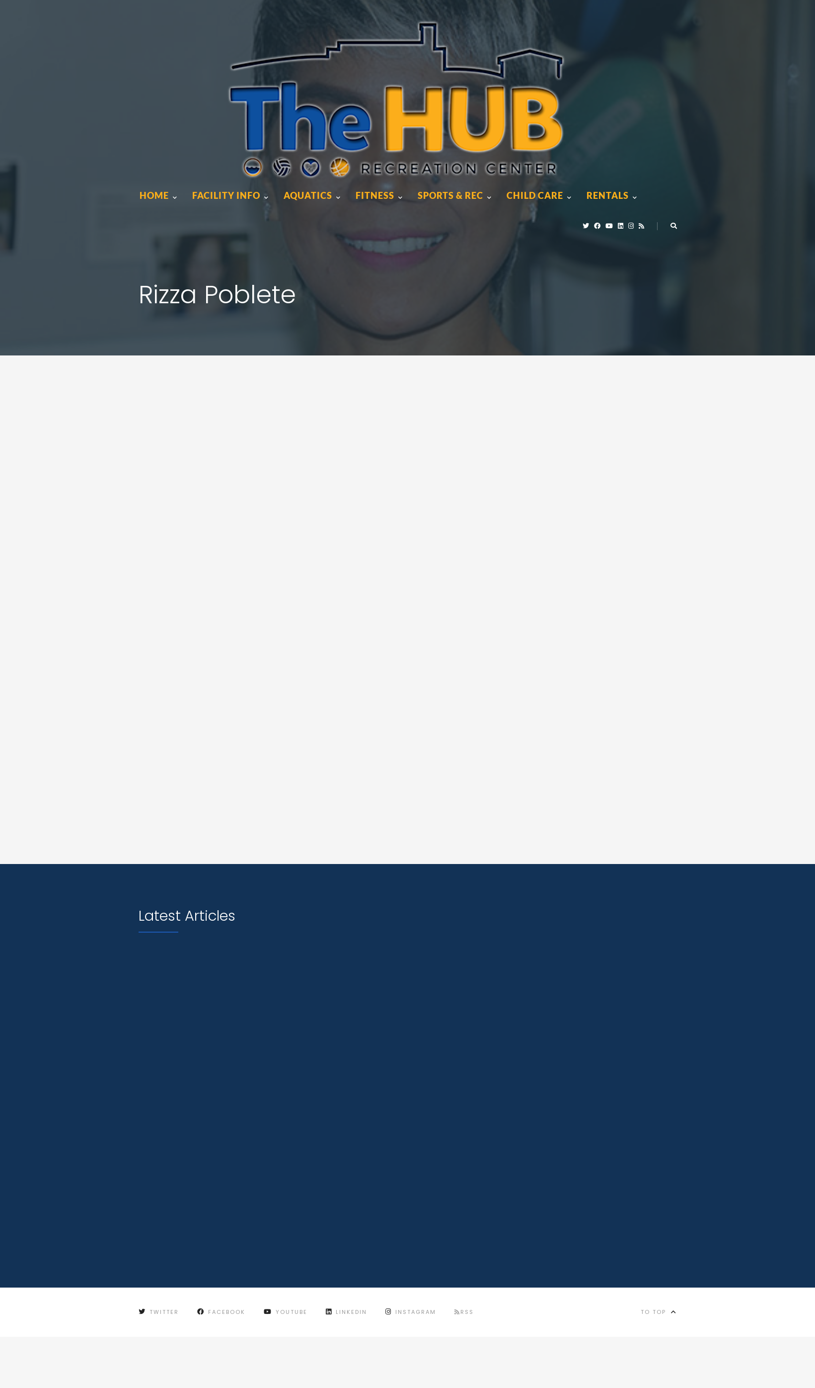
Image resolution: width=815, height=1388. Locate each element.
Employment (162, 1366)
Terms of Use (431, 1366)
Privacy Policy (362, 1366)
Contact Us (222, 1366)
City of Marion (289, 1366)
